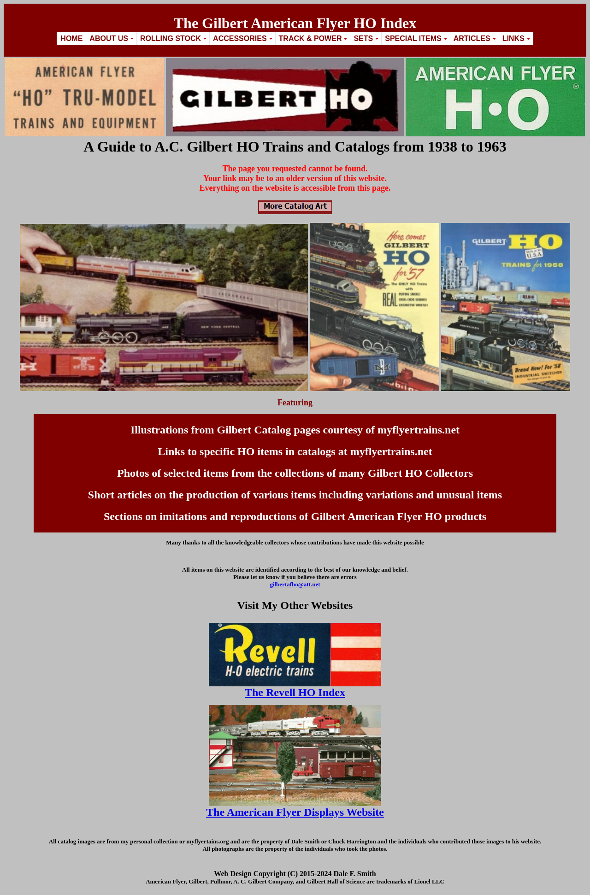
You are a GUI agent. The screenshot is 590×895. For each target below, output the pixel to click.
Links (513, 38)
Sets (363, 38)
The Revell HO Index (295, 692)
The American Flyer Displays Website (295, 812)
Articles (472, 38)
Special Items (413, 38)
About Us (108, 38)
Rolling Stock (170, 38)
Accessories (239, 38)
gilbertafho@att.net (295, 584)
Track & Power (310, 38)
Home (71, 38)
